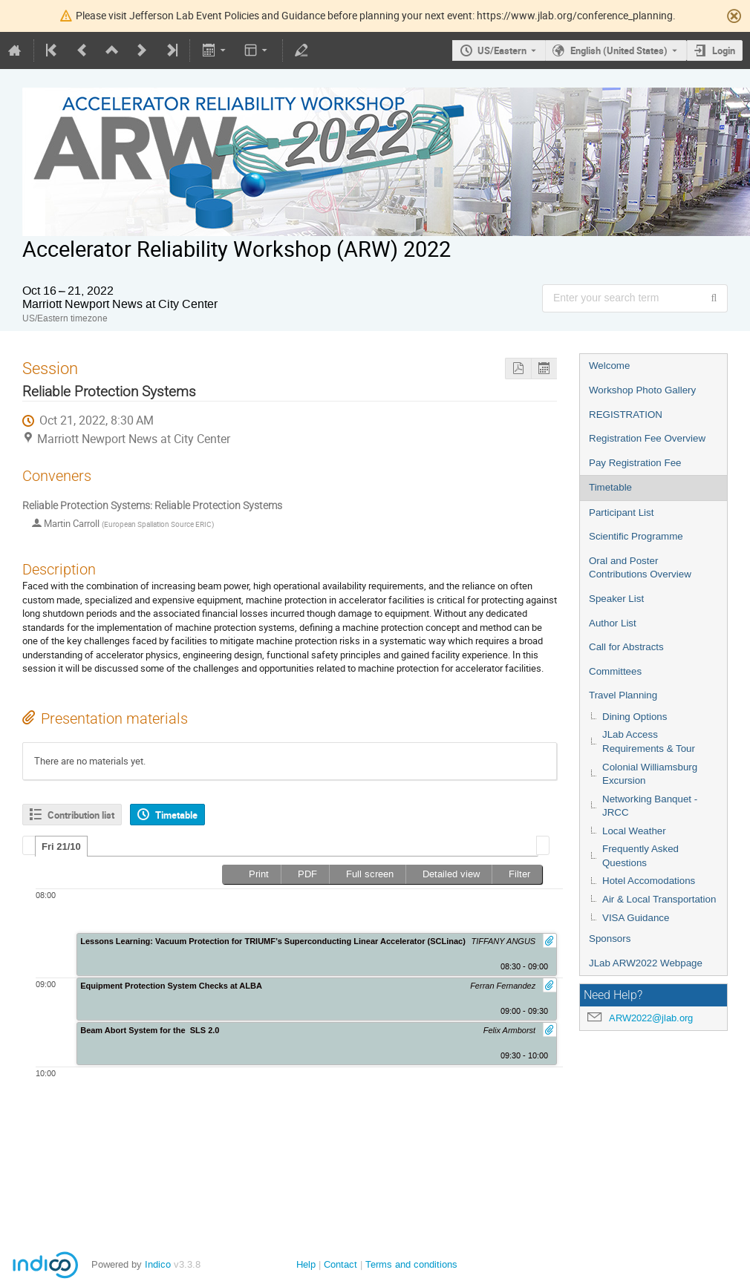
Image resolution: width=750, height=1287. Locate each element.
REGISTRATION (625, 414)
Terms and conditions (411, 1264)
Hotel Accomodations (648, 880)
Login (723, 50)
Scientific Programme (636, 536)
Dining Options (634, 716)
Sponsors (609, 938)
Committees (615, 671)
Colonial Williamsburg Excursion (649, 774)
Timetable (610, 487)
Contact (340, 1264)
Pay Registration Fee (635, 462)
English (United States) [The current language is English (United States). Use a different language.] (619, 50)
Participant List (621, 512)
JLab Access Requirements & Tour (648, 741)
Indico (158, 1264)
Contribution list (81, 815)
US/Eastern (501, 50)
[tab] (61, 846)
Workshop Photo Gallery (642, 390)
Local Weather (634, 830)
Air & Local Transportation (659, 899)
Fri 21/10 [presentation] (61, 846)
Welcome (609, 365)
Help (306, 1264)
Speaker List (616, 598)
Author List (612, 623)
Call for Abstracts (626, 646)
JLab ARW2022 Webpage (645, 963)
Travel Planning (623, 695)
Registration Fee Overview (647, 438)
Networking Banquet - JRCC (649, 806)
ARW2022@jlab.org (651, 1018)
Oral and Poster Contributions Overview (640, 567)
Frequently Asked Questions (640, 855)
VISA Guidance (635, 917)
